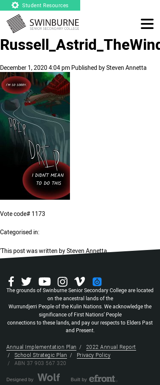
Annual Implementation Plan (41, 347)
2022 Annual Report (111, 347)
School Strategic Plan (41, 355)
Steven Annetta (126, 67)
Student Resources (40, 5)
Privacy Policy (94, 355)
